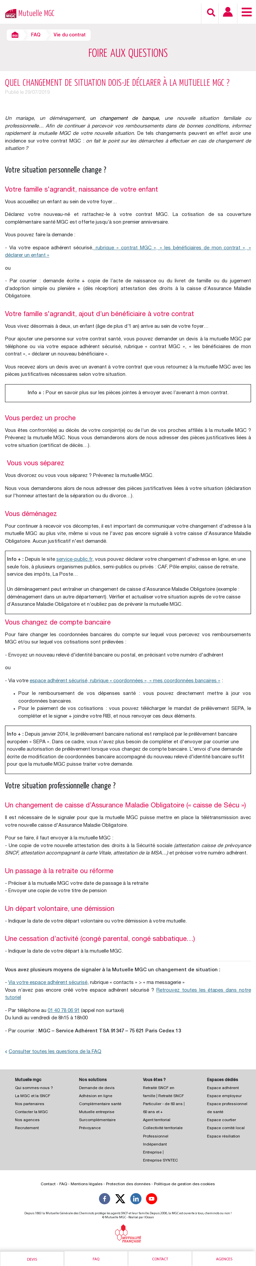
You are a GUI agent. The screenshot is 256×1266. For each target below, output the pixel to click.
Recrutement (27, 1128)
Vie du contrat (70, 35)
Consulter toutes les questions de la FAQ (53, 1051)
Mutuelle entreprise (96, 1112)
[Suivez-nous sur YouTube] (151, 1200)
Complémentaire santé (100, 1104)
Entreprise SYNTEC (160, 1161)
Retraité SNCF (171, 1096)
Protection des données (128, 1184)
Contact (160, 1259)
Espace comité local (226, 1128)
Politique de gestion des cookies (184, 1184)
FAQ (35, 35)
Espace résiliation (223, 1136)
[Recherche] (211, 12)
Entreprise (152, 1153)
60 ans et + (153, 1112)
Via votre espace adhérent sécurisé (47, 982)
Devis (32, 1260)
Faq (96, 1259)
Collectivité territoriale (163, 1128)
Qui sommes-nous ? (34, 1088)
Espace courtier (221, 1120)
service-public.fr (74, 559)
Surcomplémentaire (97, 1120)
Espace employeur (224, 1096)
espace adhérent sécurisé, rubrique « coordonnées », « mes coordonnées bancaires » (125, 681)
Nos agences (27, 1120)
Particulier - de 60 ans (163, 1104)
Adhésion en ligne (95, 1096)
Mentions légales (86, 1184)
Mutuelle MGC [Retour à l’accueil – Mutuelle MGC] (36, 13)
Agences (224, 1259)
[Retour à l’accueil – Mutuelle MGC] (9, 13)
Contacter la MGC (31, 1112)
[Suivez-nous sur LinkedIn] (136, 1200)
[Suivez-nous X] (120, 1200)
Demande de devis (97, 1088)
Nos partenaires (29, 1104)
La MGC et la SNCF (32, 1096)
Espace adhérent (223, 1088)
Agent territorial (156, 1120)
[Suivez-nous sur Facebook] (104, 1200)
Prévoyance (90, 1128)
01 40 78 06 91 (64, 1010)
